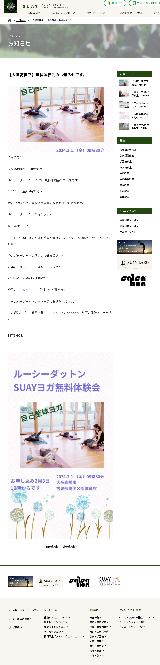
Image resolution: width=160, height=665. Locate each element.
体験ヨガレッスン (128, 217)
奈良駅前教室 (126, 154)
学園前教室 (125, 160)
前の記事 (53, 515)
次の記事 (68, 515)
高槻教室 (124, 194)
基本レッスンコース (59, 13)
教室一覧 (152, 13)
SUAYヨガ (30, 13)
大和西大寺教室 (127, 149)
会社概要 (100, 647)
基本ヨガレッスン (128, 222)
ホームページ (23, 270)
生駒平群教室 (126, 177)
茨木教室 (124, 188)
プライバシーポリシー (123, 647)
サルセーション (90, 13)
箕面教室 (124, 183)
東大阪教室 (125, 166)
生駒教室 (124, 171)
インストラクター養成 (123, 13)
